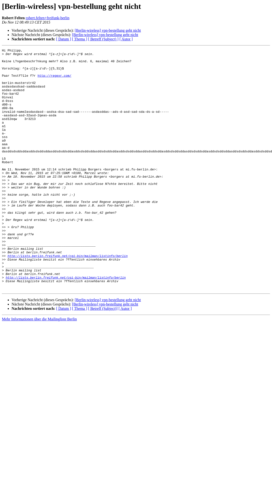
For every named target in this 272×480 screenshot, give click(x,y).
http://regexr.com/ (54, 81)
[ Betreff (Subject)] (102, 357)
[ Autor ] (126, 39)
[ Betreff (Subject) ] (103, 39)
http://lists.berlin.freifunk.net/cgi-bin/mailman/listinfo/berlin (67, 297)
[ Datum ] (63, 39)
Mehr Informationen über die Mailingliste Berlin (39, 367)
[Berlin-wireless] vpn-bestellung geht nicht (108, 30)
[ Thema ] (79, 39)
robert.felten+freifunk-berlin (48, 18)
